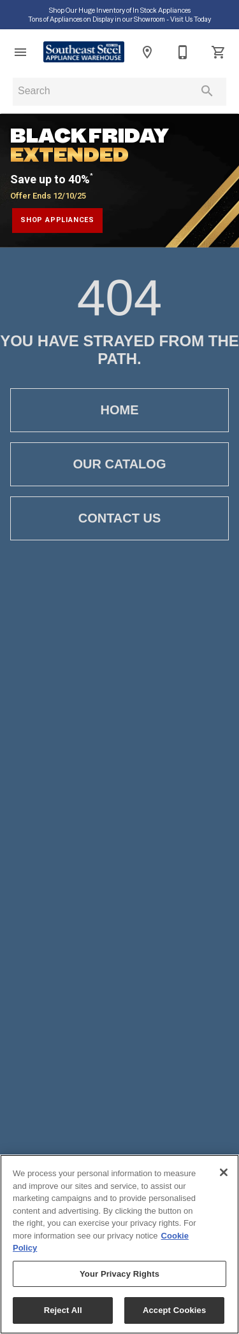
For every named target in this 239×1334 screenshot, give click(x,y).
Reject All (63, 1310)
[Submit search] (207, 91)
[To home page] (83, 51)
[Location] (147, 52)
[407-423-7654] (183, 52)
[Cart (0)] (218, 52)
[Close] (224, 1172)
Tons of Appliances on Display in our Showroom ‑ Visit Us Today (119, 19)
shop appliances (57, 220)
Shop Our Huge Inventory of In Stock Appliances (120, 10)
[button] (20, 52)
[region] (119, 1244)
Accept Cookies (174, 1310)
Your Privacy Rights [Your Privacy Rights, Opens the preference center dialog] (119, 1274)
